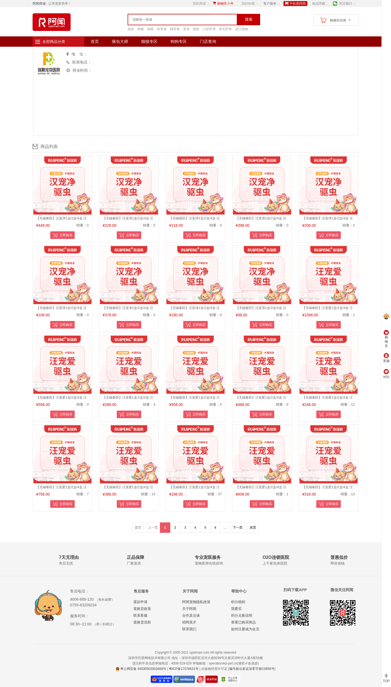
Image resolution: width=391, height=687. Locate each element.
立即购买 (62, 235)
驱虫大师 (120, 41)
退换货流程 (142, 622)
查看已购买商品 (243, 622)
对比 (386, 374)
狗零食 (162, 29)
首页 (95, 41)
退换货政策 (142, 609)
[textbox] (171, 19)
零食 (186, 29)
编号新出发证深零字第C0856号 (252, 669)
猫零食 (175, 29)
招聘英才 (189, 622)
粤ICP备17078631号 (183, 669)
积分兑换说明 (241, 615)
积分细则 (238, 602)
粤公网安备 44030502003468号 (141, 669)
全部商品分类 (53, 41)
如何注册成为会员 (245, 629)
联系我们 (189, 629)
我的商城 (199, 3)
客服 (386, 358)
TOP (386, 678)
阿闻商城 (39, 3)
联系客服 (140, 615)
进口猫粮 (241, 29)
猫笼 (196, 29)
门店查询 (208, 41)
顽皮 (131, 29)
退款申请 (140, 602)
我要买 (236, 609)
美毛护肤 (225, 29)
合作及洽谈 (191, 615)
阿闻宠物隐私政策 (196, 602)
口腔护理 (209, 29)
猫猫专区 (149, 41)
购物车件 (225, 3)
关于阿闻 (189, 609)
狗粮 (140, 29)
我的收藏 (248, 3)
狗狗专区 (179, 41)
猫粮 (150, 29)
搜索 (249, 19)
